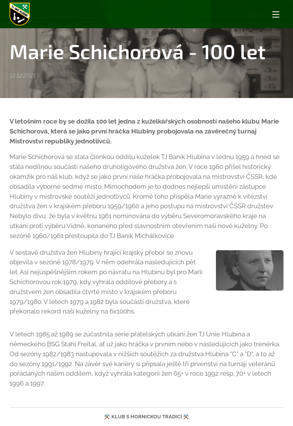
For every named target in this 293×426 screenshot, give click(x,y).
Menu (275, 14)
